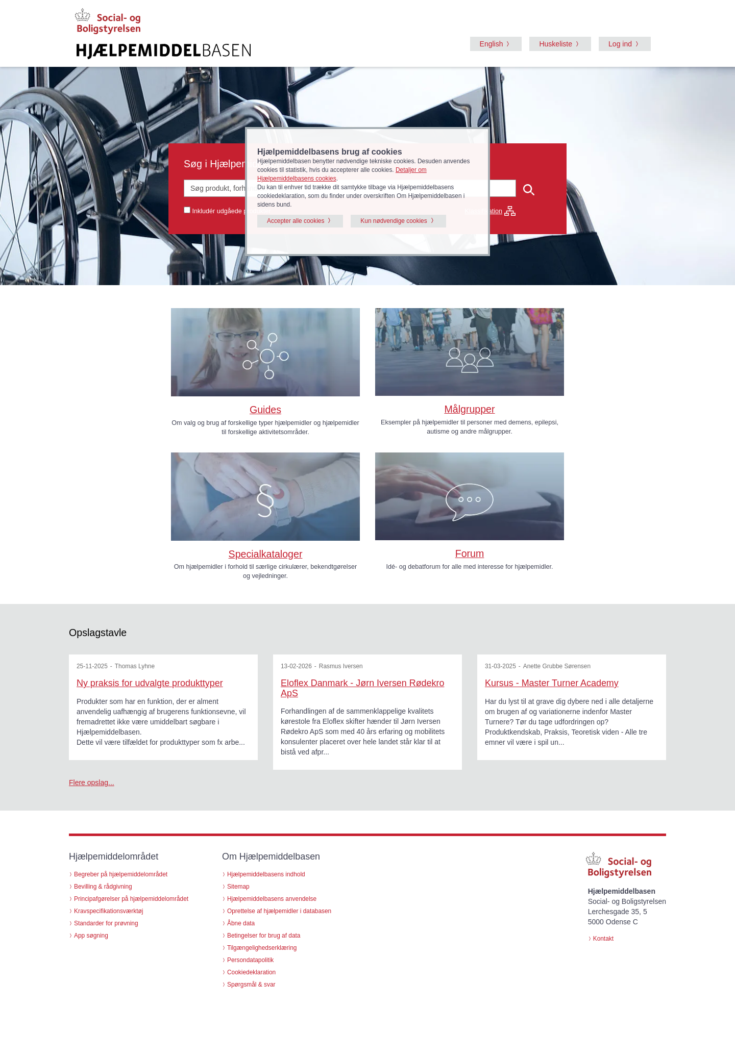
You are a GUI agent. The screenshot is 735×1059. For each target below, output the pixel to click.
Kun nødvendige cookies (393, 220)
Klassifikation (490, 211)
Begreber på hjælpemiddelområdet (120, 874)
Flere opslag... (91, 782)
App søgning (91, 935)
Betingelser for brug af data (263, 935)
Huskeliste (555, 44)
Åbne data (241, 923)
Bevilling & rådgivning (103, 886)
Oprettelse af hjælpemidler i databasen (279, 911)
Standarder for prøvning (106, 923)
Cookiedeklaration (251, 972)
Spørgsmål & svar (251, 984)
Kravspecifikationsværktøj (108, 911)
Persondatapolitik (250, 960)
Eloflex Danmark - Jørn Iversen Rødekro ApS (362, 688)
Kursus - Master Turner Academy (552, 683)
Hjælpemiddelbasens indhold (266, 874)
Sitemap (238, 886)
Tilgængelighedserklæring (262, 947)
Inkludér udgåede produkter (231, 211)
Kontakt (603, 938)
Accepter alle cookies (295, 220)
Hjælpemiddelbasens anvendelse (271, 898)
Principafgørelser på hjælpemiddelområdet (131, 898)
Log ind (620, 44)
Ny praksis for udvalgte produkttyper (150, 683)
